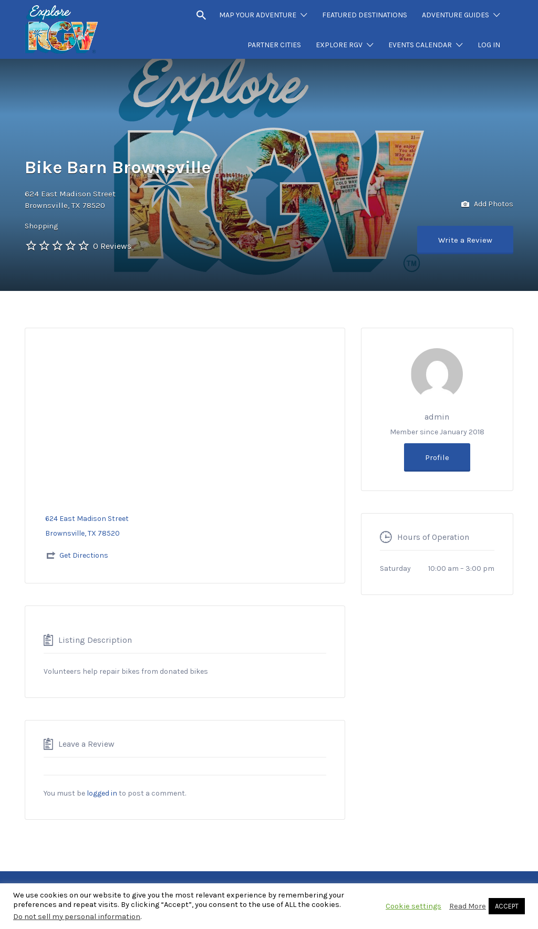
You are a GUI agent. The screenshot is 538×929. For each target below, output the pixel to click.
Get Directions (83, 555)
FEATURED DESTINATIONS (364, 15)
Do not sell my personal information (76, 916)
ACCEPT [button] (507, 906)
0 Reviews (112, 246)
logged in (102, 793)
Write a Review (465, 240)
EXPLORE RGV (339, 44)
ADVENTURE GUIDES (455, 15)
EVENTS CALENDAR (420, 44)
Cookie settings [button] (413, 906)
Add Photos (487, 205)
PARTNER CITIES (274, 44)
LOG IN (489, 44)
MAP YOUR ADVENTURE (257, 15)
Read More (467, 906)
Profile (437, 457)
